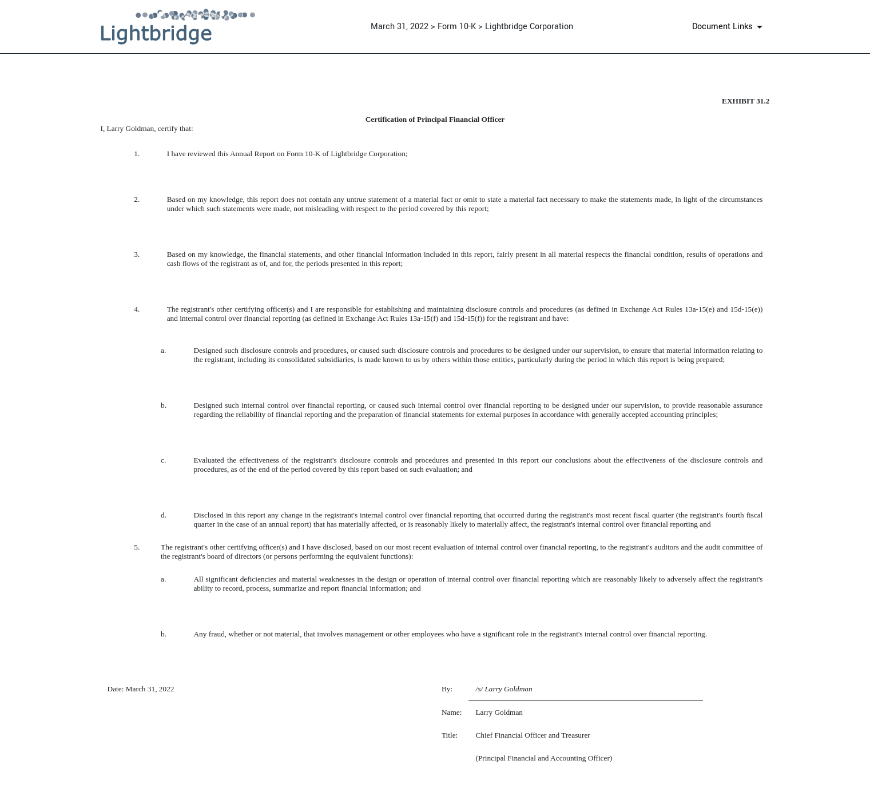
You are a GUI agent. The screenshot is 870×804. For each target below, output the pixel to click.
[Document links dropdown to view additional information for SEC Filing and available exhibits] (729, 27)
